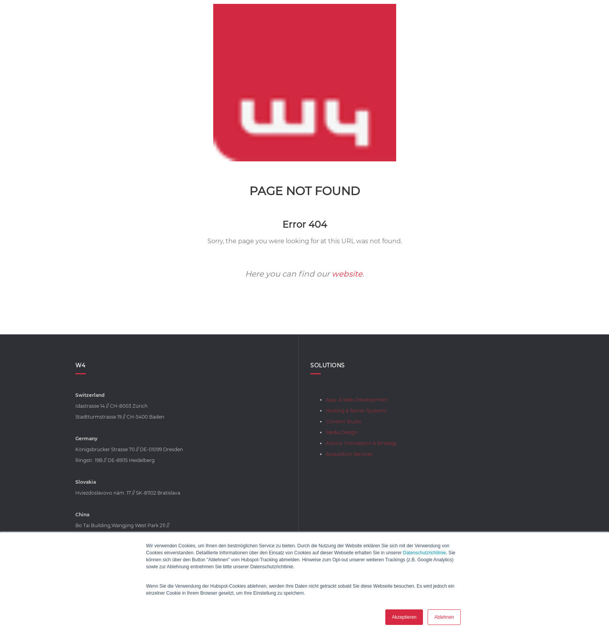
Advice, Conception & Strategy (361, 443)
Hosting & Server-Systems (356, 411)
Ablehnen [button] (444, 617)
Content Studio (344, 421)
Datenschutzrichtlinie (424, 552)
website (347, 274)
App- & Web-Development (357, 400)
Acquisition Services (349, 454)
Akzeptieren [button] (404, 617)
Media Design (341, 432)
